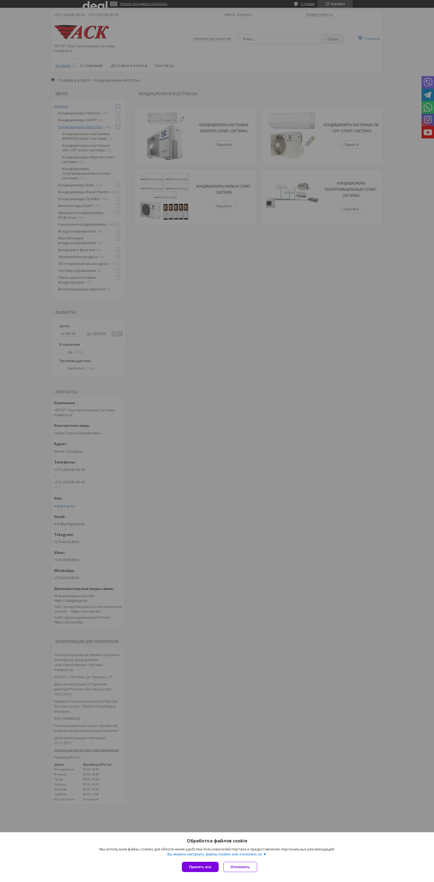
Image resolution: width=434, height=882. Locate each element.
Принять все (200, 867)
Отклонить (240, 867)
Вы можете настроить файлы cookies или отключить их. (215, 855)
